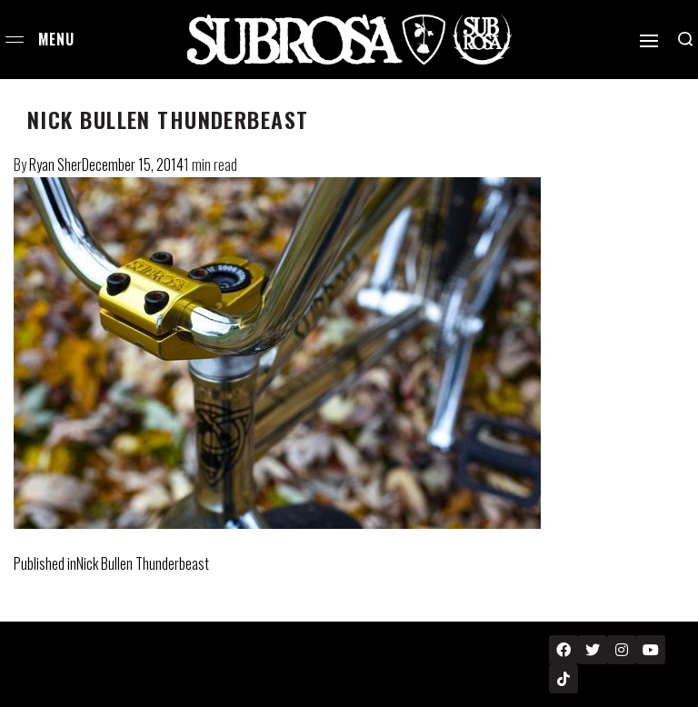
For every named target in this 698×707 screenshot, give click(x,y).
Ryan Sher (55, 164)
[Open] (649, 41)
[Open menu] (15, 39)
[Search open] (685, 39)
